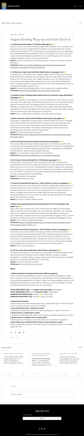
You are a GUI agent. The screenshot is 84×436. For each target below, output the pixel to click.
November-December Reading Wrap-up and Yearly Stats (41, 354)
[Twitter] (42, 429)
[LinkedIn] (44, 429)
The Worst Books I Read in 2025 (13, 353)
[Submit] (42, 418)
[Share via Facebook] (11, 332)
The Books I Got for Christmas (68, 353)
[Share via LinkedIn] (19, 332)
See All (80, 347)
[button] (80, 23)
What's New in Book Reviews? (12, 23)
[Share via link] (24, 332)
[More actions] (73, 35)
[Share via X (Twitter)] (15, 332)
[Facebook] (39, 429)
